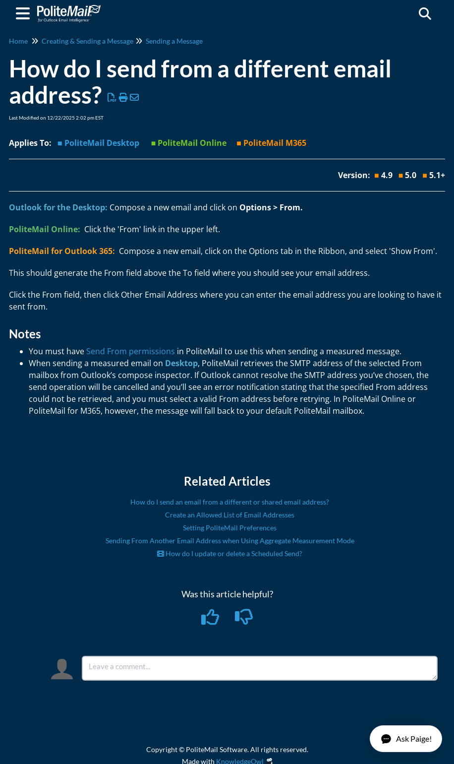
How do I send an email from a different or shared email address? (229, 502)
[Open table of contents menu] (24, 12)
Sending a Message (174, 41)
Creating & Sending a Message (87, 41)
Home (18, 41)
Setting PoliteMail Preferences (230, 527)
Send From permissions (130, 351)
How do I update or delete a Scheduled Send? (229, 553)
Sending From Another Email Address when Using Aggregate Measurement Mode (230, 540)
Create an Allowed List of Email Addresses (229, 514)
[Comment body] (260, 668)
